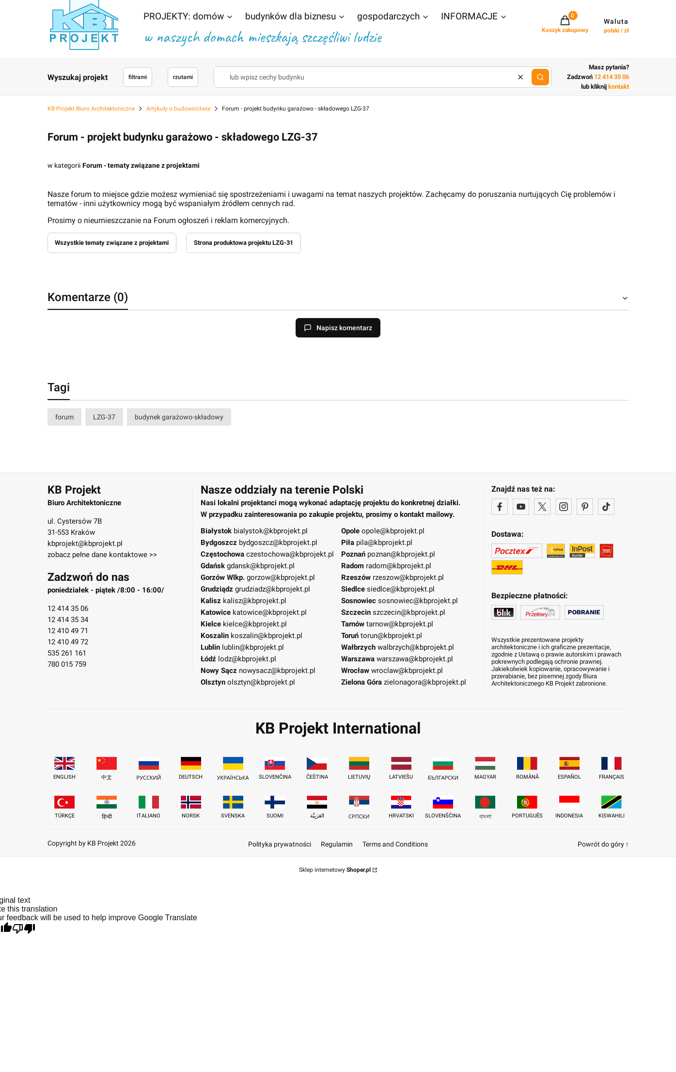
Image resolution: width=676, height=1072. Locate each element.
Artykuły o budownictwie (178, 108)
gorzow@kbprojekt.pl (281, 577)
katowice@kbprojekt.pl (270, 612)
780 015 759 (66, 664)
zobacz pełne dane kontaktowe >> (102, 554)
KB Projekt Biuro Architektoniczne (91, 108)
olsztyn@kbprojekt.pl (261, 682)
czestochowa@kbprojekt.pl (290, 554)
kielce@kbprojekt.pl (255, 624)
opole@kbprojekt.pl (393, 531)
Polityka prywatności (279, 844)
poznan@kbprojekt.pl (401, 554)
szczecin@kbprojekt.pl (409, 612)
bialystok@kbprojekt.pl (271, 531)
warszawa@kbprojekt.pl (415, 659)
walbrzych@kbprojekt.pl (415, 647)
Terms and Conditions (395, 844)
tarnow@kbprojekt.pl (399, 624)
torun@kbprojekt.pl (391, 635)
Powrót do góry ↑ (603, 844)
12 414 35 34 (67, 619)
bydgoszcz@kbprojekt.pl (278, 542)
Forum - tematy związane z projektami (141, 165)
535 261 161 (66, 653)
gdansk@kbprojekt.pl (261, 565)
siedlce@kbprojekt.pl (401, 589)
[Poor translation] (23, 929)
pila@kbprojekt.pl (384, 542)
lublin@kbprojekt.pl (253, 647)
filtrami (137, 77)
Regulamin (337, 844)
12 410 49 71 (67, 630)
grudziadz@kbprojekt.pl (272, 589)
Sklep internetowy (335, 869)
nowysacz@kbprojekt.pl (277, 670)
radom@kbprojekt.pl (398, 565)
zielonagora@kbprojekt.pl (425, 682)
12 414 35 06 (67, 608)
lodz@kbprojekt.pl (247, 659)
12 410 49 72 (67, 642)
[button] (188, 17)
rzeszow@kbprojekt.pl (408, 577)
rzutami (183, 77)
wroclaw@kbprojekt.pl (407, 670)
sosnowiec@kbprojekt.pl (418, 600)
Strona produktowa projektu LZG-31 (243, 242)
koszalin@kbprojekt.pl (266, 635)
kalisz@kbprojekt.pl (254, 600)
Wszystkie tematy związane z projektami (112, 242)
